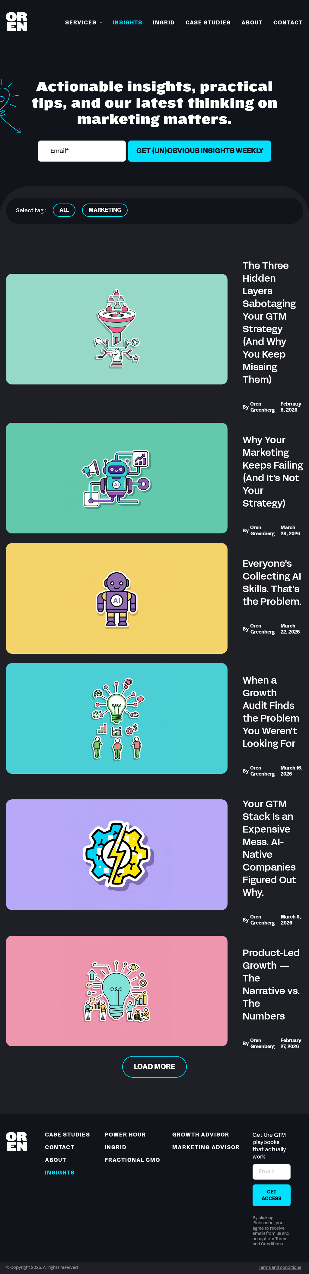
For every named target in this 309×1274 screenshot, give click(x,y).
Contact (288, 23)
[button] (83, 23)
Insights (127, 23)
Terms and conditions (280, 1268)
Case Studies (208, 23)
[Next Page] (154, 1067)
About (252, 23)
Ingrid (164, 23)
